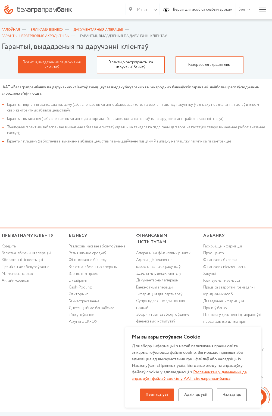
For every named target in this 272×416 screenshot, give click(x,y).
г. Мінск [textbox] (141, 10)
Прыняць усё (157, 395)
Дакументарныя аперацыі (157, 280)
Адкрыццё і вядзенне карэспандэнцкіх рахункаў (158, 263)
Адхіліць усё (195, 395)
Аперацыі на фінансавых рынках (163, 253)
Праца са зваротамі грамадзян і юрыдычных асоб (229, 291)
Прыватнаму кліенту (28, 235)
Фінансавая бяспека (220, 260)
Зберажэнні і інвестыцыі (22, 260)
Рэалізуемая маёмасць (221, 280)
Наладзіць (232, 395)
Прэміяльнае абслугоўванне (25, 267)
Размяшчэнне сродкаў (87, 253)
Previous (4, 64)
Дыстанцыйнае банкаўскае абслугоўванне (91, 311)
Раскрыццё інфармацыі (222, 246)
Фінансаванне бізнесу (88, 260)
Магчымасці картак (17, 274)
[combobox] (139, 10)
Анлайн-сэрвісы (15, 280)
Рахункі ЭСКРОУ (83, 321)
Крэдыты (9, 246)
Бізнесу (78, 235)
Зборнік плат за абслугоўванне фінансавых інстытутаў (162, 318)
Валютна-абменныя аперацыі (26, 253)
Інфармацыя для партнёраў (159, 294)
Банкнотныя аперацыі (154, 287)
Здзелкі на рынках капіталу (158, 273)
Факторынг (78, 294)
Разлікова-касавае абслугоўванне (97, 246)
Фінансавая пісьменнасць (224, 267)
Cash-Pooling (80, 287)
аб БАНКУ (214, 235)
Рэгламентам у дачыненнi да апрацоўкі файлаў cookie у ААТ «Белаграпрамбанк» (189, 375)
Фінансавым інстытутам (151, 239)
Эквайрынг (78, 280)
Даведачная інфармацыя (223, 301)
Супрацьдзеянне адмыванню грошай (160, 304)
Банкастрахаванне (84, 301)
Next (268, 64)
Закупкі (209, 274)
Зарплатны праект (84, 274)
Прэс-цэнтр (213, 253)
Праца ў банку (215, 308)
